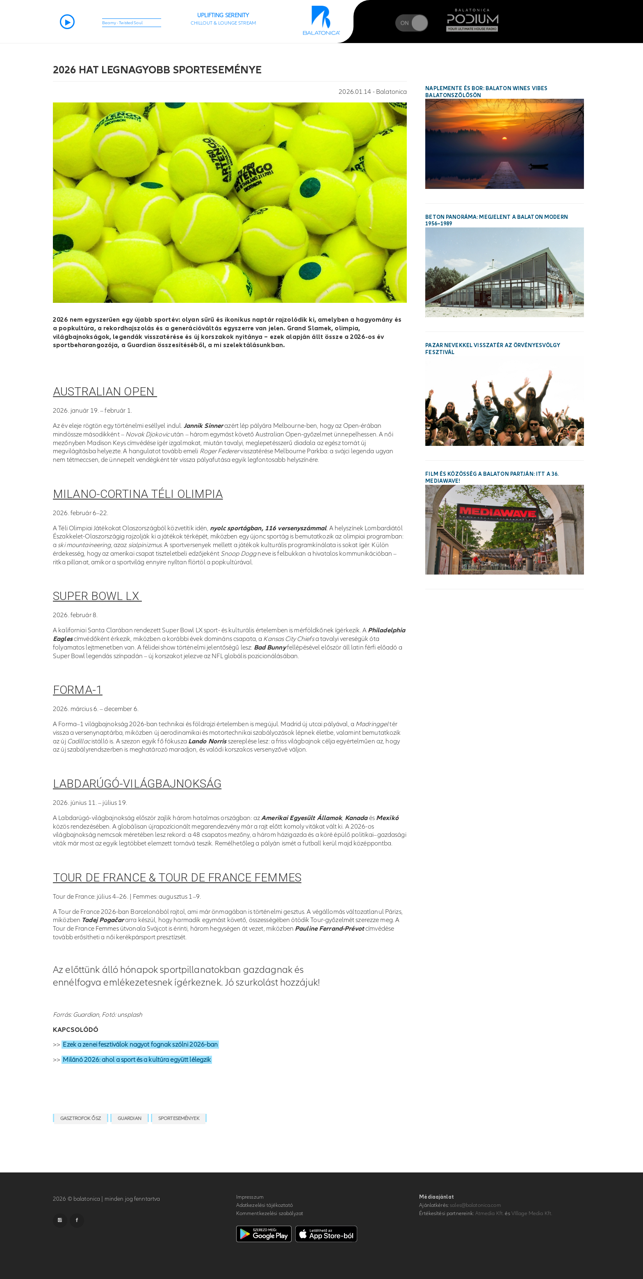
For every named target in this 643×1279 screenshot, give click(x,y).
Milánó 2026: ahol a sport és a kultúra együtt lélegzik (137, 1060)
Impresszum (250, 1197)
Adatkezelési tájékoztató (264, 1205)
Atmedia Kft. (489, 1213)
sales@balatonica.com (475, 1205)
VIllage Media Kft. (531, 1213)
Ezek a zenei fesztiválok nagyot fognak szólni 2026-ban (140, 1044)
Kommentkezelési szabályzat (269, 1213)
